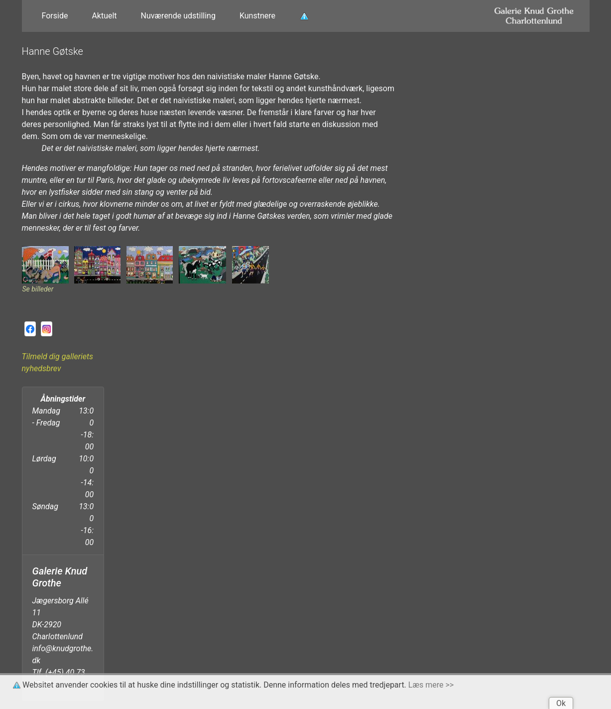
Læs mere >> (431, 685)
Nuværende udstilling (178, 15)
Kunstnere (257, 15)
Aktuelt (104, 15)
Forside (55, 15)
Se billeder (38, 289)
